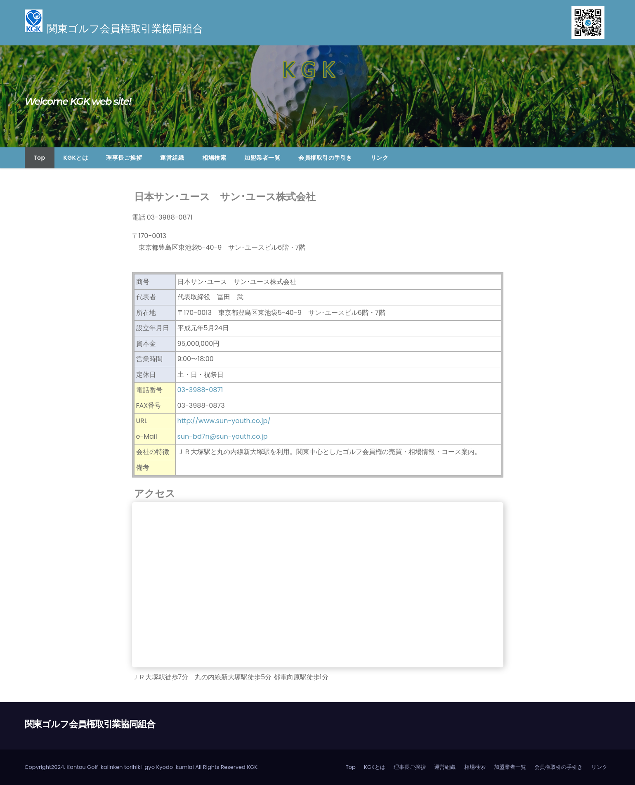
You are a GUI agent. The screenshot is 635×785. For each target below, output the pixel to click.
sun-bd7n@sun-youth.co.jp (222, 436)
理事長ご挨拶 (124, 158)
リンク (380, 158)
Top (39, 158)
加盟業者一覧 (262, 158)
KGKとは (76, 158)
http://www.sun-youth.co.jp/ (224, 421)
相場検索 (214, 158)
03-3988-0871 (200, 390)
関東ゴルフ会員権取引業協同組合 (90, 724)
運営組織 (172, 158)
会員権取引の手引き (325, 158)
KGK (252, 767)
